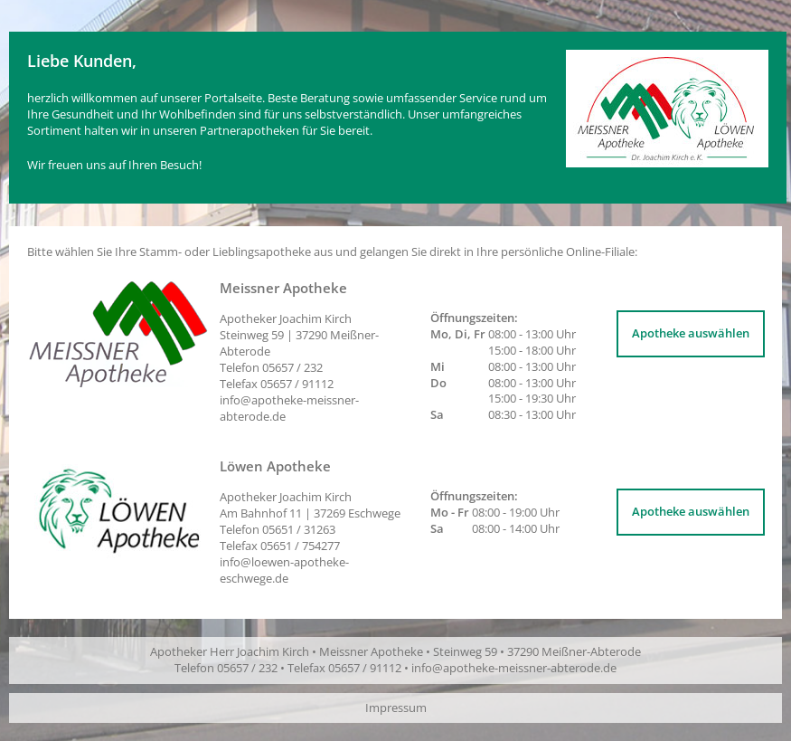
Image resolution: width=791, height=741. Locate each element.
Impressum (396, 707)
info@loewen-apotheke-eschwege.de (284, 570)
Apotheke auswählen (690, 333)
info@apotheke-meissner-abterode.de (289, 408)
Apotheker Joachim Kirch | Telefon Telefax (310, 521)
